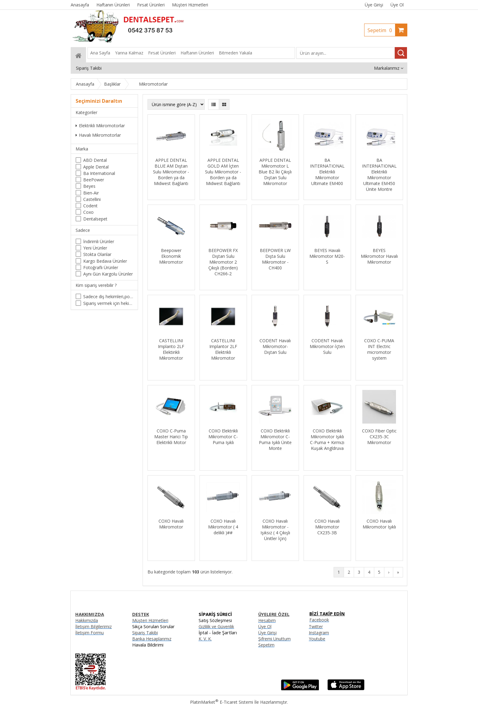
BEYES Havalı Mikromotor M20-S (327, 256)
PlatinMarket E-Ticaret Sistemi (221, 702)
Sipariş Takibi (145, 633)
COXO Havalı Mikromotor (171, 524)
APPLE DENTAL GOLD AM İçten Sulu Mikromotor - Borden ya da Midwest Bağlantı (223, 171)
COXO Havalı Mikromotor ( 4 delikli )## (223, 527)
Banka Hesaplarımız (151, 639)
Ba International (99, 173)
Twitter (316, 626)
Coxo (88, 212)
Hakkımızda (86, 620)
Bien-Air (91, 193)
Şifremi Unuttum (274, 639)
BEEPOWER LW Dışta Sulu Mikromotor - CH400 (275, 259)
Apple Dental (96, 167)
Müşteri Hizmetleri (150, 620)
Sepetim (381, 30)
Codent (90, 206)
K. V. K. (205, 639)
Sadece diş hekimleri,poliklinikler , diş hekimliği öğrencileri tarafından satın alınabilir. (108, 296)
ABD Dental (95, 160)
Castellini (92, 199)
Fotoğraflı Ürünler (100, 267)
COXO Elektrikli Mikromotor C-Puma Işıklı (223, 436)
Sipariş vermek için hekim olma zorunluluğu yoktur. (108, 303)
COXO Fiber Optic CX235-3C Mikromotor (379, 436)
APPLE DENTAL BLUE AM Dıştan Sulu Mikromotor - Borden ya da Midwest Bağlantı (171, 171)
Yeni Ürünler (95, 248)
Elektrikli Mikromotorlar (100, 125)
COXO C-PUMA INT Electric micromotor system (379, 349)
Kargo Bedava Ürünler (105, 261)
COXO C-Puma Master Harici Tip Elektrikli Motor (171, 436)
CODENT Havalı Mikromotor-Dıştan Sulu (275, 346)
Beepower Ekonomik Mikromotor (171, 256)
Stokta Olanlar (97, 254)
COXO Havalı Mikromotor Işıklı (379, 524)
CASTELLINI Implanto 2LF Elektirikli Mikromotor (171, 349)
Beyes (89, 186)
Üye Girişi (374, 5)
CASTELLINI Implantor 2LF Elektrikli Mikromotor (223, 349)
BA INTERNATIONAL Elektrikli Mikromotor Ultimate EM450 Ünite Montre (379, 174)
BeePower (93, 180)
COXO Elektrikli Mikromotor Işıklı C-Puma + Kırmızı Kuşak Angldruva (327, 439)
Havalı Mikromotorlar (98, 135)
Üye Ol (397, 5)
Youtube (317, 639)
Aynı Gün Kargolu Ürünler (108, 274)
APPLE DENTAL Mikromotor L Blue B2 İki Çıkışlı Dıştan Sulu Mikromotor (275, 171)
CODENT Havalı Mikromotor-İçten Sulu (327, 346)
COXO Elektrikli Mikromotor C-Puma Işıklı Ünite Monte (275, 439)
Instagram (319, 633)
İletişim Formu (89, 633)
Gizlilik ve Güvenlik (216, 626)
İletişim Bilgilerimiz (93, 626)
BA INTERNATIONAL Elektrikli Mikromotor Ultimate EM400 (327, 171)
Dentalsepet (95, 219)
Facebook (319, 620)
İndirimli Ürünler (98, 241)
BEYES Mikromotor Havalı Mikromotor (379, 256)
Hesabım (267, 620)
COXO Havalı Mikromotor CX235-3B (327, 527)
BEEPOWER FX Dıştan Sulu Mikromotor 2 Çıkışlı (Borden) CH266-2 (223, 261)
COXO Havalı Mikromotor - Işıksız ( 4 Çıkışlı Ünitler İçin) (275, 529)
